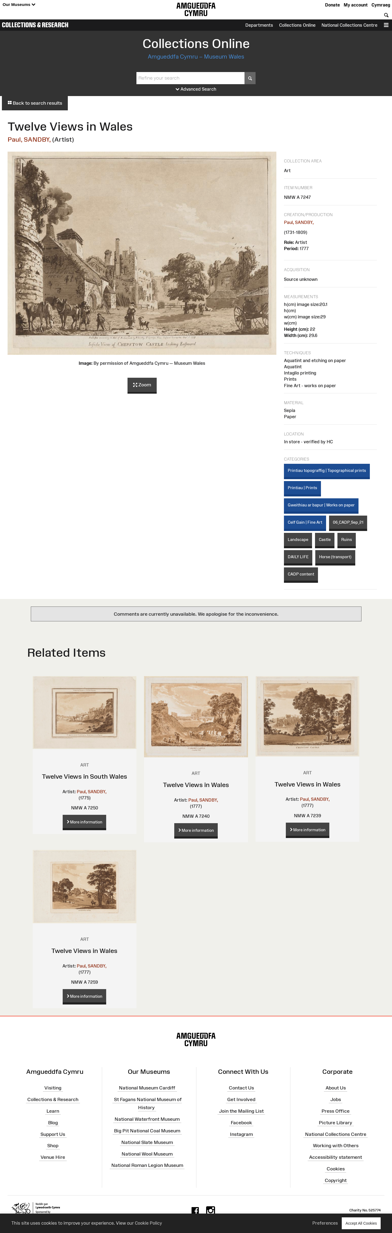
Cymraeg (380, 4)
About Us (336, 1088)
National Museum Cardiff (147, 1088)
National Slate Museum (147, 1142)
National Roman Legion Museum (147, 1165)
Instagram (241, 1134)
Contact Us (241, 1088)
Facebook (241, 1122)
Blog (53, 1122)
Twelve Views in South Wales (84, 776)
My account (356, 4)
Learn (52, 1111)
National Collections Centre (349, 25)
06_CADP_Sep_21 (348, 522)
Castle (325, 539)
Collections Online (297, 25)
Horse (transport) (335, 556)
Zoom (142, 385)
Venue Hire (53, 1157)
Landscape (298, 539)
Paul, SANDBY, (29, 139)
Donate (332, 4)
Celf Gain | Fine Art (305, 522)
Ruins (346, 539)
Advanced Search (196, 89)
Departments (259, 25)
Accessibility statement (335, 1157)
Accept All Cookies (361, 1223)
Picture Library (335, 1122)
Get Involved (241, 1099)
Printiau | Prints (302, 487)
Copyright (336, 1180)
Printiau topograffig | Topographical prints (327, 470)
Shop (52, 1145)
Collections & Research (35, 25)
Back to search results (35, 103)
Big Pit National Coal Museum (147, 1130)
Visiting (52, 1088)
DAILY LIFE (298, 556)
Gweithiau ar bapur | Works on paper (321, 505)
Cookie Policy (148, 1223)
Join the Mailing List (241, 1111)
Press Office (335, 1111)
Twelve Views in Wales (196, 784)
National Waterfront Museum (147, 1119)
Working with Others (336, 1145)
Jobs (335, 1099)
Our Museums (19, 4)
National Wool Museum (147, 1153)
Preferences (325, 1223)
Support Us (53, 1134)
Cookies (336, 1168)
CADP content (301, 574)
